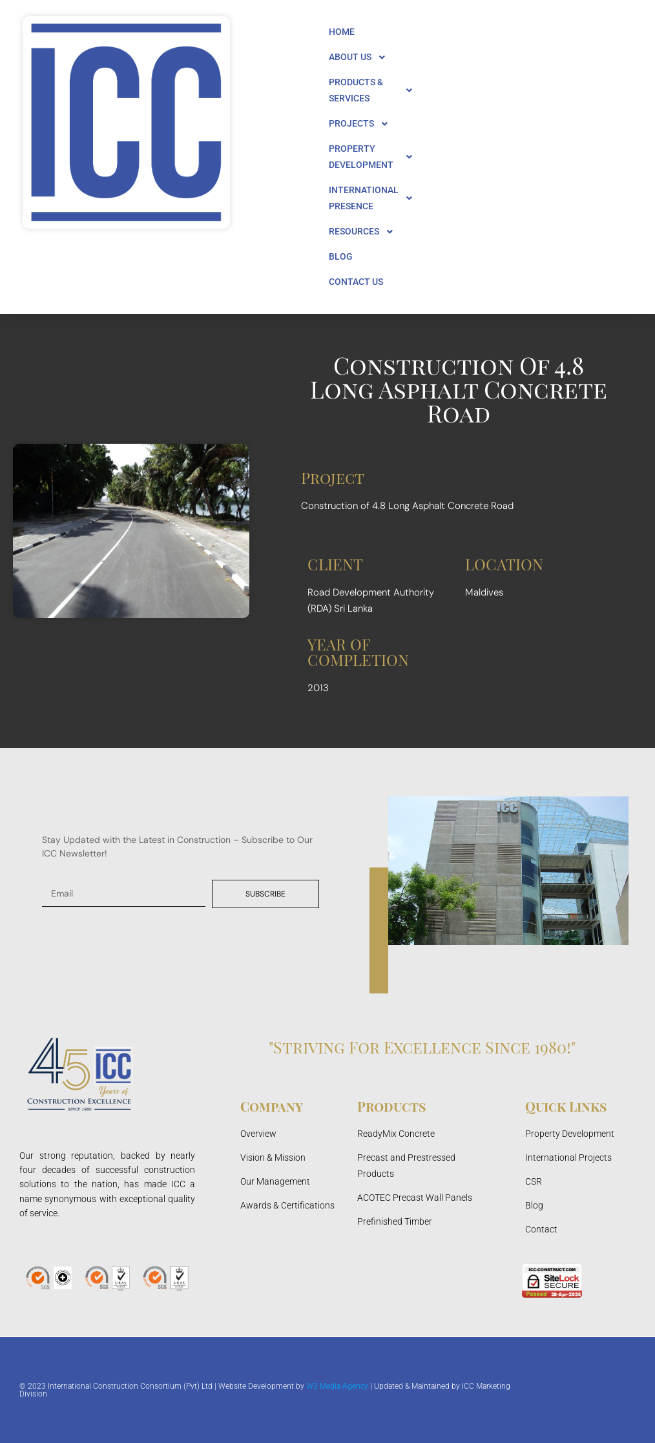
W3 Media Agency (337, 1386)
